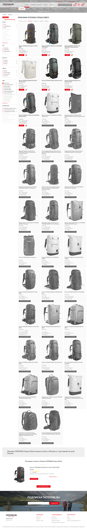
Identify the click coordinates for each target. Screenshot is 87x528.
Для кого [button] (4, 57)
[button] (71, 1)
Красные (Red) (7, 86)
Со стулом (6, 116)
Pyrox (5, 27)
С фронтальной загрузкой (9, 119)
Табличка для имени (8, 121)
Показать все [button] (5, 42)
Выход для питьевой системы (10, 108)
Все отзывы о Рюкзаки (43, 486)
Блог (69, 517)
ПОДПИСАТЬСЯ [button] (54, 503)
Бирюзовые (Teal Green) (8, 84)
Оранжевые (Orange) (8, 97)
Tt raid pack (6, 40)
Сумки (28, 8)
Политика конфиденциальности (74, 520)
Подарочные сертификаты (43, 11)
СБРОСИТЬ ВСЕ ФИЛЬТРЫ (9, 19)
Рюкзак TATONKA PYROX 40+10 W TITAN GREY (45, 467)
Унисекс (5, 63)
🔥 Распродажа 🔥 (13, 8)
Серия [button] (4, 22)
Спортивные (6, 49)
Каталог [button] (27, 4)
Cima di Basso (6, 29)
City (5, 24)
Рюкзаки (22, 8)
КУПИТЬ (21, 89)
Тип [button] (3, 45)
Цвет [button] (3, 80)
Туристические (7, 51)
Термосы (34, 8)
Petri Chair (6, 34)
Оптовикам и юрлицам (36, 4)
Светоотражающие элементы (10, 114)
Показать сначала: (22, 21)
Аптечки (41, 8)
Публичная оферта (56, 520)
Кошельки (54, 8)
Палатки (61, 8)
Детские (5, 65)
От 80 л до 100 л (7, 77)
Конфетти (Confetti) (8, 96)
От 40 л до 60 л (7, 72)
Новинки (45, 4)
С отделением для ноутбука (9, 111)
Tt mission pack (7, 39)
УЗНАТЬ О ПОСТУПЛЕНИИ (47, 125)
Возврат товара (40, 520)
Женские (6, 60)
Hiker (5, 32)
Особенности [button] (5, 105)
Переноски (6, 54)
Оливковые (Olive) (7, 89)
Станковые (6, 118)
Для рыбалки (6, 113)
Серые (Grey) (6, 83)
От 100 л (6, 75)
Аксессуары (75, 8)
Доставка (39, 517)
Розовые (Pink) (7, 99)
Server (5, 37)
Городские (6, 48)
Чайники (68, 8)
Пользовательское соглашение (59, 522)
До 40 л (5, 70)
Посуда (47, 8)
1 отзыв (26, 330)
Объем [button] (4, 68)
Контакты (52, 4)
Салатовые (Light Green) (8, 91)
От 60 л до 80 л (7, 74)
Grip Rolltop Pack (7, 26)
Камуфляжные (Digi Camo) (9, 94)
